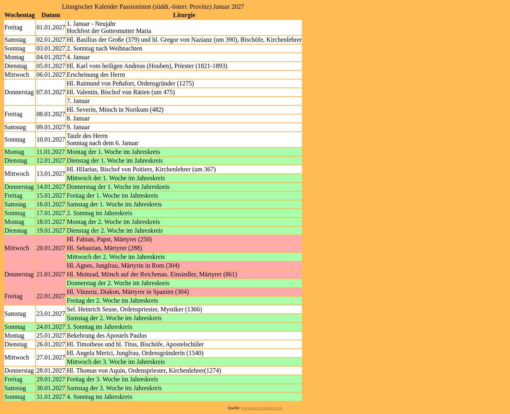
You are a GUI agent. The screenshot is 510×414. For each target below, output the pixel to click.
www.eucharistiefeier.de (261, 408)
